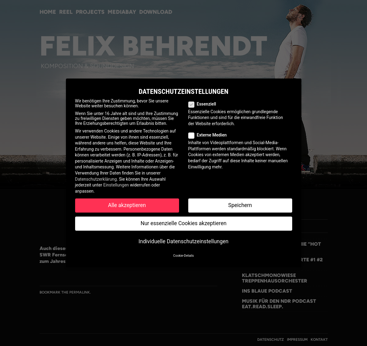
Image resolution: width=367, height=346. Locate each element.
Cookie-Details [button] (183, 256)
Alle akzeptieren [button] (127, 205)
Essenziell (204, 104)
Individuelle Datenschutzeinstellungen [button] (183, 241)
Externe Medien (210, 135)
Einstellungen (116, 185)
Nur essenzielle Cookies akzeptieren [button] (183, 223)
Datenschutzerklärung (96, 179)
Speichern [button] (240, 205)
